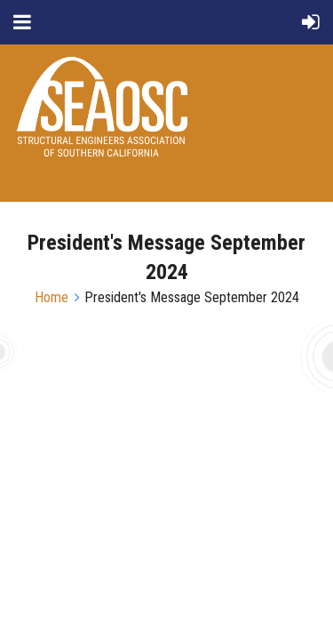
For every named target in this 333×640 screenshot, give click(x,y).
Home (51, 297)
